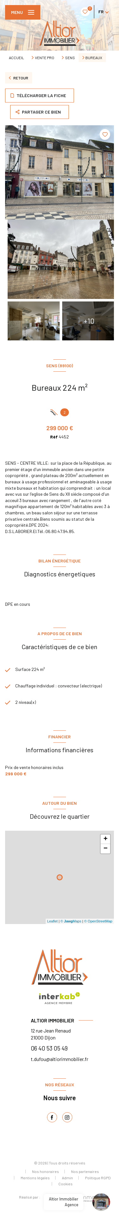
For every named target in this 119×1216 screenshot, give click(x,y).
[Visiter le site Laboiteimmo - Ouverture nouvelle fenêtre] (70, 1198)
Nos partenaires (85, 1171)
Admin (67, 1178)
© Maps (71, 921)
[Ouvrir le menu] (22, 12)
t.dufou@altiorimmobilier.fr (59, 1059)
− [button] (105, 848)
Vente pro (44, 57)
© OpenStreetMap (98, 921)
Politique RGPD (98, 1178)
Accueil (16, 57)
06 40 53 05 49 (49, 1048)
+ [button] (105, 839)
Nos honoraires (45, 1171)
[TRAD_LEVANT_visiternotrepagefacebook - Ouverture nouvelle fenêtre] (52, 1117)
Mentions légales (35, 1178)
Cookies (65, 1184)
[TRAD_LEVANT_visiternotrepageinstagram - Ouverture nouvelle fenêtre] (67, 1117)
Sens (70, 57)
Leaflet (52, 921)
